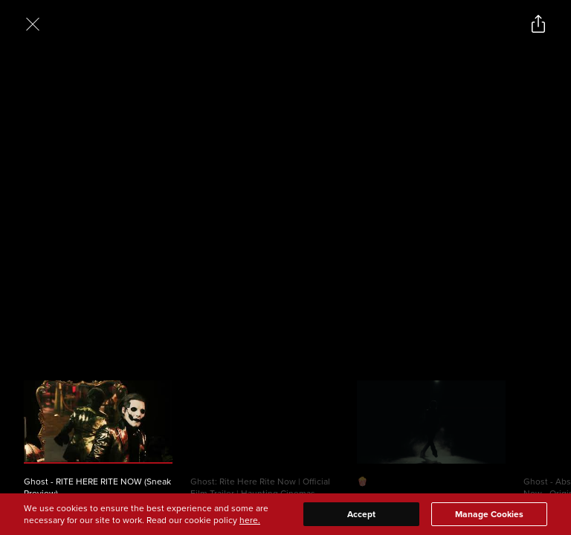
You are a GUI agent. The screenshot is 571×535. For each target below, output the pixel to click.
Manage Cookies (489, 514)
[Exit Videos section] (33, 24)
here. (249, 519)
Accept (361, 514)
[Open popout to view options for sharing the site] (538, 24)
